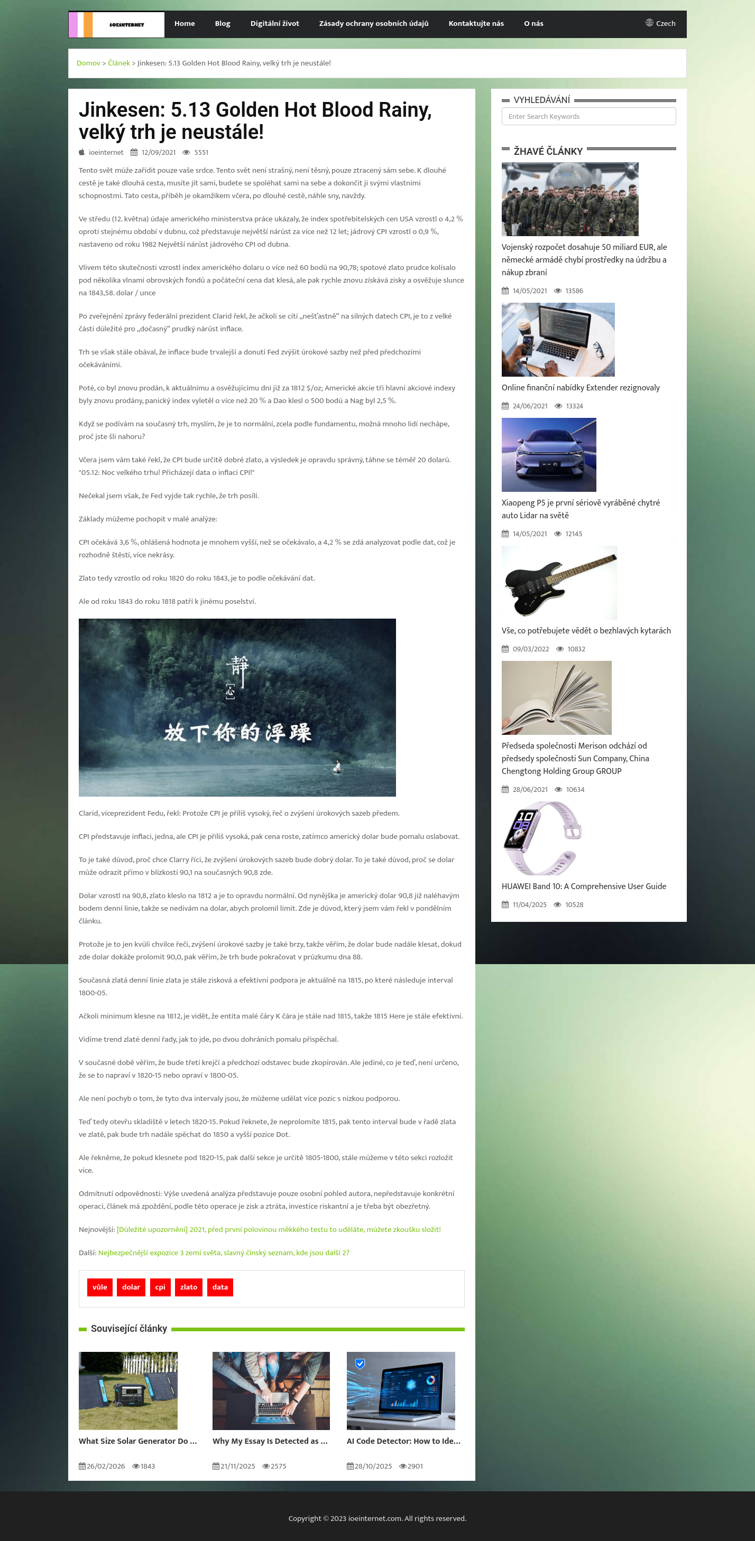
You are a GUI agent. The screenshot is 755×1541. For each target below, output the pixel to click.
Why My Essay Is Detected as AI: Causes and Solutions (271, 1441)
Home (184, 23)
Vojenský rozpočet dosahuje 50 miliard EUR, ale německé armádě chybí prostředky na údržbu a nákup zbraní (584, 260)
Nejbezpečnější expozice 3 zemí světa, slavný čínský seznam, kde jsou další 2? (223, 1252)
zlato (188, 1287)
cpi (160, 1287)
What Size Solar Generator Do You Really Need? (138, 1441)
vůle (100, 1287)
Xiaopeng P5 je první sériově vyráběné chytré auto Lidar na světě (581, 509)
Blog (223, 23)
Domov (88, 63)
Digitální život (275, 23)
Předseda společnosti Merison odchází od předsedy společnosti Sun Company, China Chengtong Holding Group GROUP (575, 759)
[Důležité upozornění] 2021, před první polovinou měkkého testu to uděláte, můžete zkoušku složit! (279, 1229)
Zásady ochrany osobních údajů (374, 23)
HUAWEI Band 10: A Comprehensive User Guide (584, 887)
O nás (534, 23)
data (220, 1287)
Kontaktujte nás (476, 23)
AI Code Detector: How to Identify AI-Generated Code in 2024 (406, 1441)
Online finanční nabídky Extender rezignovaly (581, 388)
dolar (131, 1287)
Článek (119, 63)
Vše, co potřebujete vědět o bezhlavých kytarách (586, 631)
